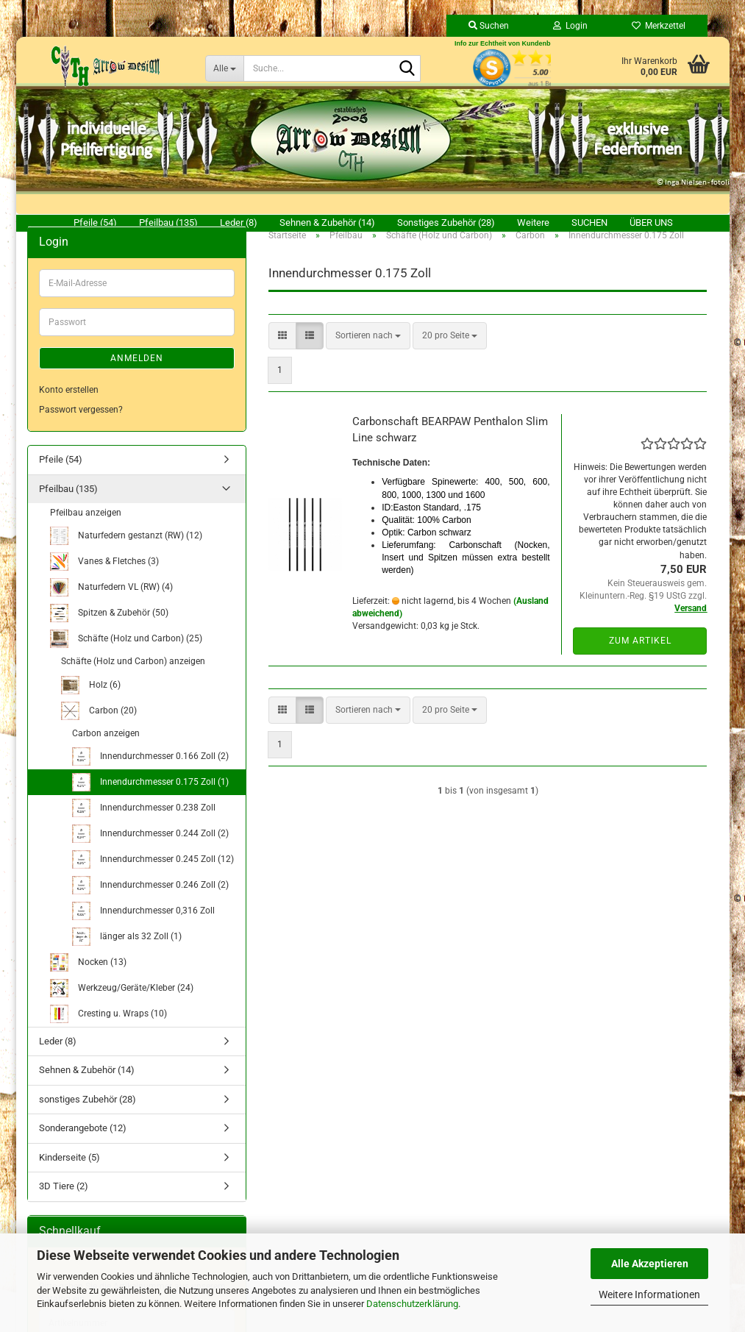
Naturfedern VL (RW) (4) (111, 604)
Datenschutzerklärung (412, 1303)
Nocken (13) (88, 979)
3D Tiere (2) (63, 1202)
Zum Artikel (640, 657)
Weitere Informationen (649, 1294)
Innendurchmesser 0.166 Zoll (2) (150, 773)
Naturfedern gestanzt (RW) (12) (126, 553)
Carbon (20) (99, 728)
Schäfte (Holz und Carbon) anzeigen (133, 678)
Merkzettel (658, 26)
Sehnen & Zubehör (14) (327, 222)
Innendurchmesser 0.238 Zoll (143, 825)
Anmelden (136, 375)
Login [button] (570, 26)
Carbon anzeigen (106, 750)
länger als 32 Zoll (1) (127, 953)
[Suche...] (224, 68)
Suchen (589, 222)
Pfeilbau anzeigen (85, 529)
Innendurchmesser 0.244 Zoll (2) (150, 850)
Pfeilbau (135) (168, 222)
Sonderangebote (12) (82, 1144)
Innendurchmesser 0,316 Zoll (143, 928)
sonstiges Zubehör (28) (446, 222)
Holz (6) (91, 702)
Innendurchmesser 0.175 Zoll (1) (150, 799)
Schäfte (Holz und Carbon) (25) (126, 656)
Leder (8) (238, 222)
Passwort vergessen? (81, 426)
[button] (282, 352)
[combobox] (368, 352)
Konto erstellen (69, 407)
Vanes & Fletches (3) (104, 578)
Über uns (651, 222)
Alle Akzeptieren (649, 1263)
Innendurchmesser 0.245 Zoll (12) (153, 876)
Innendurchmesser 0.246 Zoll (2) (150, 902)
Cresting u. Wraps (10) (108, 1031)
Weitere (533, 222)
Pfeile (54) (95, 222)
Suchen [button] (488, 26)
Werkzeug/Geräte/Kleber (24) (121, 1005)
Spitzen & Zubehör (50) (109, 630)
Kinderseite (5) (69, 1174)
